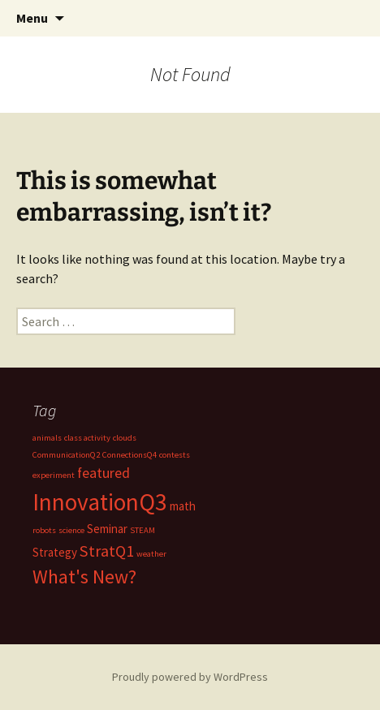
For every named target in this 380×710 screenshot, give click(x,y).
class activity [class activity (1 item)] (87, 437)
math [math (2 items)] (183, 506)
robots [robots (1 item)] (44, 530)
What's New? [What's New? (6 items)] (84, 577)
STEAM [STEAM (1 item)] (142, 530)
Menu (32, 18)
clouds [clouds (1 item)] (124, 437)
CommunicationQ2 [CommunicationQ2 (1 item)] (66, 455)
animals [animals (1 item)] (47, 437)
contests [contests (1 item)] (174, 455)
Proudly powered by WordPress (190, 676)
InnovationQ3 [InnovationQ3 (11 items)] (99, 502)
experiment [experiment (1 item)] (53, 475)
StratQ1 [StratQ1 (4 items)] (107, 551)
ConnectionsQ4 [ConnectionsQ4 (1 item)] (129, 455)
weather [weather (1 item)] (151, 554)
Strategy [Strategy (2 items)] (54, 552)
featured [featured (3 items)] (103, 472)
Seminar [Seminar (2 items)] (107, 528)
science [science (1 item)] (71, 530)
